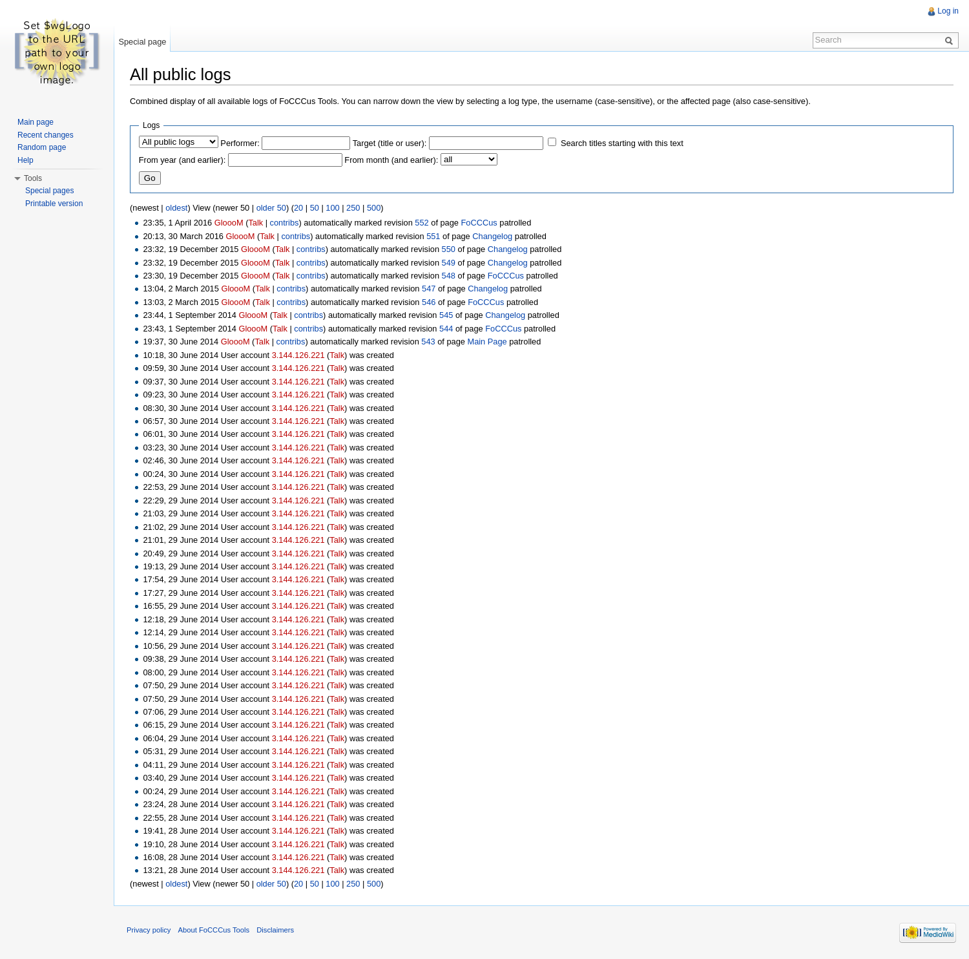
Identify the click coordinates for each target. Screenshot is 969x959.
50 (314, 208)
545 (446, 315)
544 (446, 328)
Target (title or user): (390, 143)
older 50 (271, 208)
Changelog (492, 236)
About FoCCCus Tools (213, 930)
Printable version (54, 203)
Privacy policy (149, 930)
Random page (41, 147)
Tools (33, 178)
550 (448, 249)
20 (298, 208)
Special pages (49, 190)
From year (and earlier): (182, 160)
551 (433, 236)
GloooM (229, 222)
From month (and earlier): (391, 160)
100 (332, 208)
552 (421, 222)
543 (428, 341)
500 (373, 208)
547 (428, 288)
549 (448, 263)
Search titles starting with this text (622, 143)
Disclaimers (275, 930)
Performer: (239, 143)
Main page (35, 122)
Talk (255, 222)
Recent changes (45, 135)
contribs (284, 222)
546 (428, 302)
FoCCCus (479, 222)
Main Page (487, 341)
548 (448, 275)
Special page (142, 42)
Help (25, 160)
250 (353, 208)
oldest (176, 208)
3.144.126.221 (298, 355)
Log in (948, 11)
